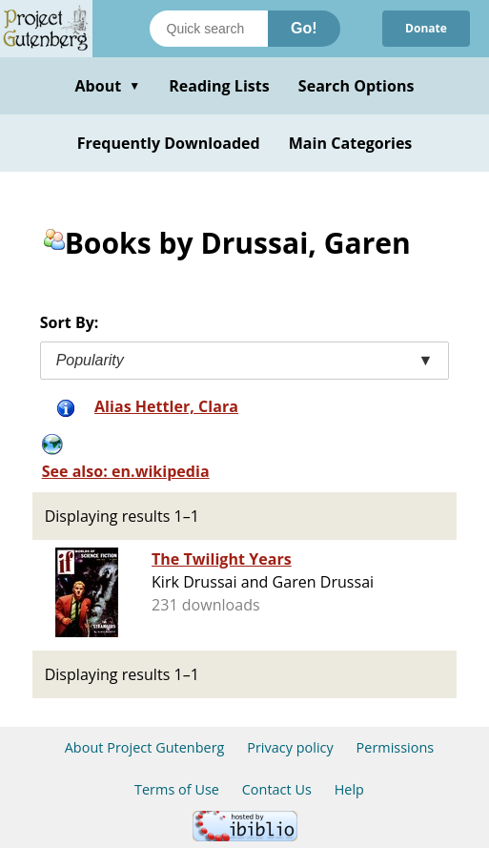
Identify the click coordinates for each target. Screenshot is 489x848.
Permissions (396, 747)
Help (349, 789)
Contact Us (277, 789)
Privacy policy (290, 747)
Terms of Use (176, 789)
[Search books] (209, 28)
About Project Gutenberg (145, 747)
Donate (426, 28)
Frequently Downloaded (168, 143)
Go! (304, 28)
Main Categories (351, 143)
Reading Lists (219, 85)
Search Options (356, 85)
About (107, 85)
